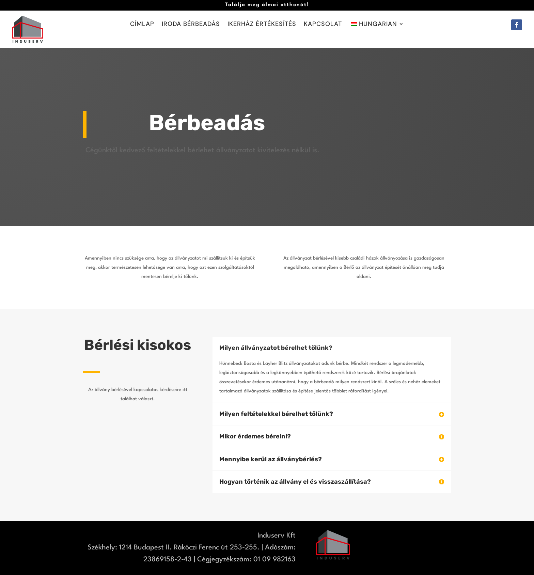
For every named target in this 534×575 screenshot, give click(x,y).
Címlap (142, 24)
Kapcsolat (323, 24)
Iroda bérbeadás (191, 24)
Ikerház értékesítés (261, 24)
